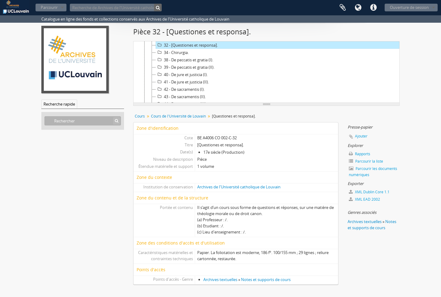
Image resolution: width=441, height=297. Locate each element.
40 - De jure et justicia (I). (182, 74)
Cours (140, 116)
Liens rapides (373, 7)
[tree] (266, 72)
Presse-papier (342, 7)
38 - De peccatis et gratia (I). (184, 60)
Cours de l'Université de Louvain (178, 116)
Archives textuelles (220, 279)
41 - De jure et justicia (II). (182, 82)
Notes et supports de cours (266, 279)
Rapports (359, 153)
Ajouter (361, 136)
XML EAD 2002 (364, 199)
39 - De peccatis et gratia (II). (185, 67)
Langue (358, 7)
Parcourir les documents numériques (373, 171)
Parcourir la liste (366, 161)
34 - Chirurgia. (172, 52)
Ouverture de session (409, 7)
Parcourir (49, 7)
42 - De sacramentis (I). (180, 89)
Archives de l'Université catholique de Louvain (239, 187)
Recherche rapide (59, 104)
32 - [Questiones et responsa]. (187, 45)
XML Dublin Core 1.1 (369, 192)
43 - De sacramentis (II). (181, 96)
